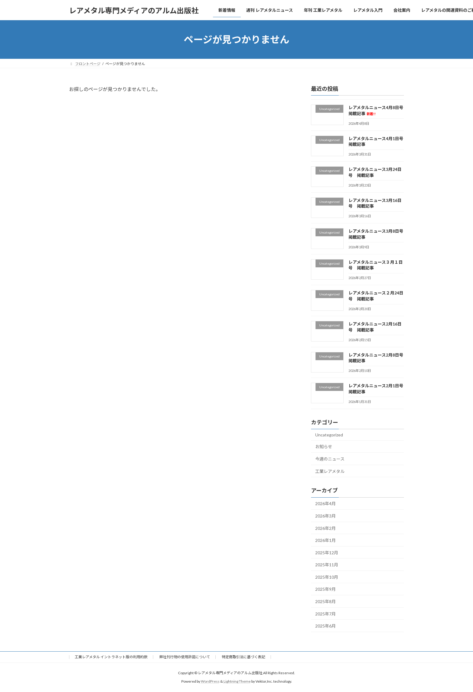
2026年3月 (325, 515)
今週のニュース (329, 458)
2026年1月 (325, 540)
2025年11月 (326, 564)
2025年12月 (326, 552)
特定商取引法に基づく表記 (243, 657)
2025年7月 (325, 613)
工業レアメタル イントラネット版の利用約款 (111, 657)
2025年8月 (325, 601)
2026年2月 (325, 528)
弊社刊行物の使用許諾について (184, 657)
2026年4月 (325, 503)
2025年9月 (325, 589)
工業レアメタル (329, 471)
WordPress (210, 681)
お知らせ (323, 446)
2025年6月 (325, 625)
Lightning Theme (237, 681)
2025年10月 (326, 577)
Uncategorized (329, 434)
